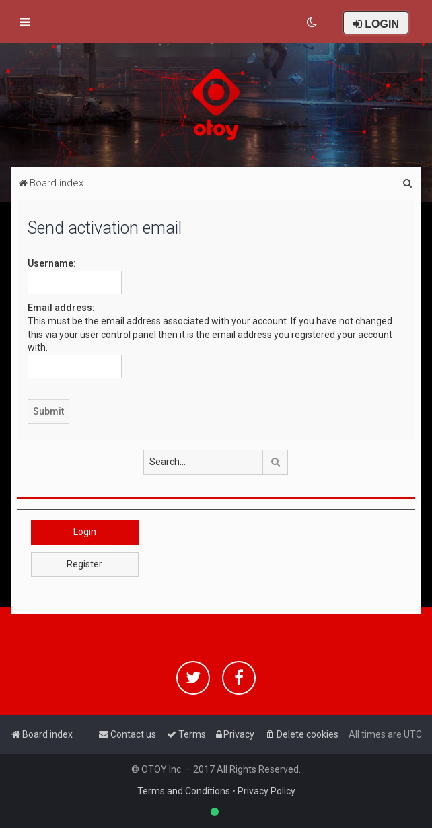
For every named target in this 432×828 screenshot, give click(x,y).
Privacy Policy (266, 791)
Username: (52, 263)
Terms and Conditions (183, 791)
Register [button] (84, 564)
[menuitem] (312, 22)
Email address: (61, 307)
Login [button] (84, 531)
